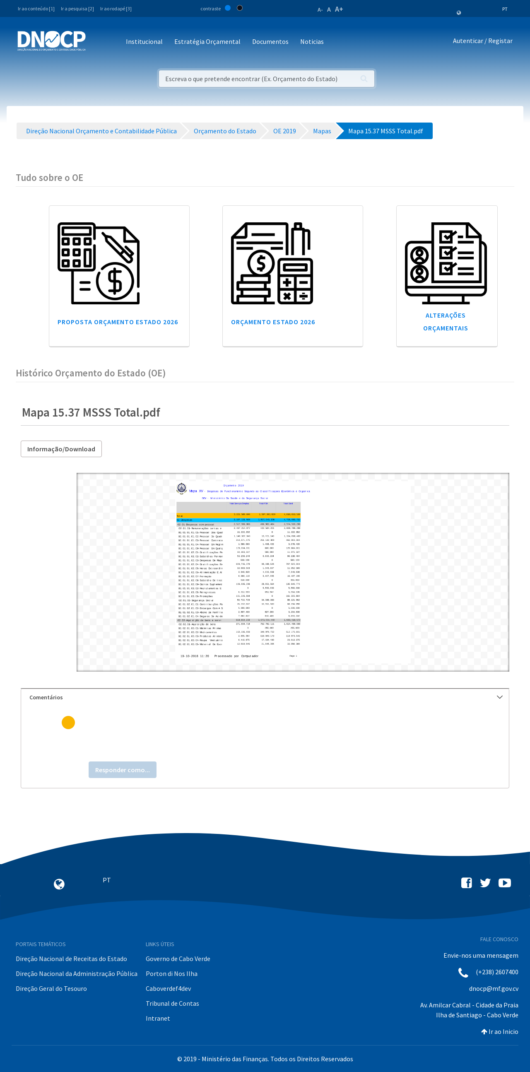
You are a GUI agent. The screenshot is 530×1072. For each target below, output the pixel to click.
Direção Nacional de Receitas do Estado (71, 958)
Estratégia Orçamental (207, 41)
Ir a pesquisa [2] (77, 8)
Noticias (312, 41)
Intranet (158, 1018)
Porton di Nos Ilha (172, 973)
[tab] (265, 697)
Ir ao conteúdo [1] (36, 8)
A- (320, 9)
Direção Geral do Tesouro (51, 988)
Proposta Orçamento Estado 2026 (118, 322)
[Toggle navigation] (97, 42)
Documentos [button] (270, 41)
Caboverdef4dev (168, 988)
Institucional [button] (144, 41)
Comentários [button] (266, 697)
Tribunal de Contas (172, 1003)
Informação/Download (61, 449)
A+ (339, 9)
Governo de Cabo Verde (178, 958)
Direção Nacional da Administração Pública (76, 973)
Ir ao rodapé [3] (116, 8)
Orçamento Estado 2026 (273, 322)
